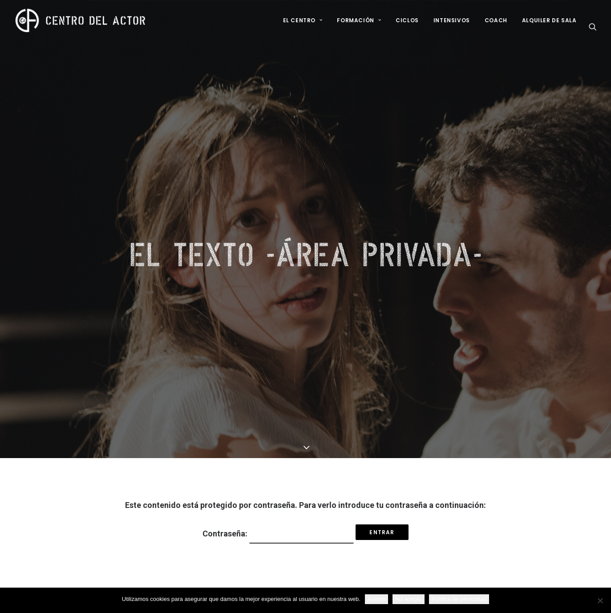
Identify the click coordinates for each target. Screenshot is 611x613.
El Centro (303, 20)
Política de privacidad (459, 599)
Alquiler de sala (549, 20)
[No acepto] (599, 600)
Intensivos (451, 20)
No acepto (408, 599)
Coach (496, 20)
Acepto (376, 599)
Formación (359, 20)
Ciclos (407, 20)
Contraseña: (278, 473)
